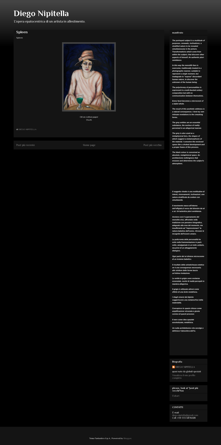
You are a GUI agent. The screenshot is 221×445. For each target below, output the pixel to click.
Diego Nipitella (41, 13)
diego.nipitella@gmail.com (185, 415)
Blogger (127, 438)
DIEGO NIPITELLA (185, 367)
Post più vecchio (153, 145)
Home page (89, 145)
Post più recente (25, 145)
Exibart (175, 395)
